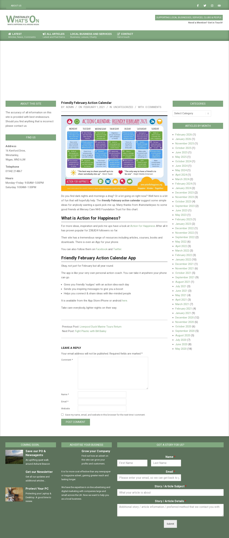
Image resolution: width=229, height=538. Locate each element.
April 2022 (181, 246)
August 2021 (182, 281)
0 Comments (153, 107)
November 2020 (184, 322)
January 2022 (183, 259)
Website (65, 408)
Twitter (117, 249)
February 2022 (183, 255)
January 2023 (183, 223)
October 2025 (183, 148)
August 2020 (182, 335)
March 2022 (182, 250)
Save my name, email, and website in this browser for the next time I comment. (105, 414)
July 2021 (180, 286)
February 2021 (183, 308)
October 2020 (183, 326)
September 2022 (185, 237)
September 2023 (185, 206)
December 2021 (184, 264)
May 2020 (181, 348)
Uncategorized (123, 107)
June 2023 (181, 210)
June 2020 (181, 344)
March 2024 (182, 179)
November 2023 (184, 197)
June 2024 (181, 165)
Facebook (102, 249)
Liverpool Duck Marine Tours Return (100, 326)
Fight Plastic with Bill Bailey (90, 331)
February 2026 (183, 134)
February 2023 (183, 219)
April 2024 (181, 174)
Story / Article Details (170, 501)
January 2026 (183, 139)
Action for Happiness (142, 226)
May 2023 (181, 215)
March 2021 (182, 304)
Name (65, 394)
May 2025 (181, 157)
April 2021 (181, 299)
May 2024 (181, 170)
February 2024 (183, 183)
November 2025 (184, 143)
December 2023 (184, 192)
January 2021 (183, 313)
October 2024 (183, 161)
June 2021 (181, 290)
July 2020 (180, 339)
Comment (67, 359)
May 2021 (181, 295)
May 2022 (181, 241)
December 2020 (184, 317)
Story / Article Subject (170, 486)
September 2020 (185, 331)
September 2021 (185, 277)
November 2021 (184, 268)
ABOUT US (16, 5)
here (124, 300)
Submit (170, 523)
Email (64, 401)
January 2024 (183, 188)
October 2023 (183, 201)
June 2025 (181, 152)
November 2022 (184, 232)
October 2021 (183, 273)
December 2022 (184, 228)
